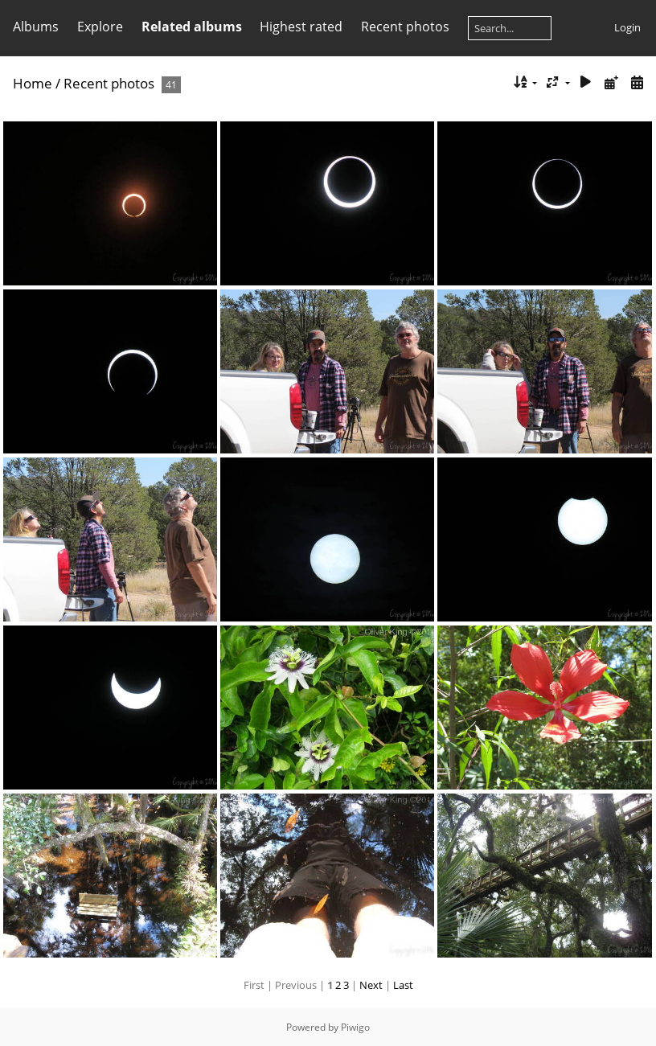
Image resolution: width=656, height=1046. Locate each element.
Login (627, 27)
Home (32, 83)
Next (371, 985)
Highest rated (301, 26)
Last (403, 985)
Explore (100, 26)
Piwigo (355, 1027)
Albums (36, 26)
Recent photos (405, 26)
